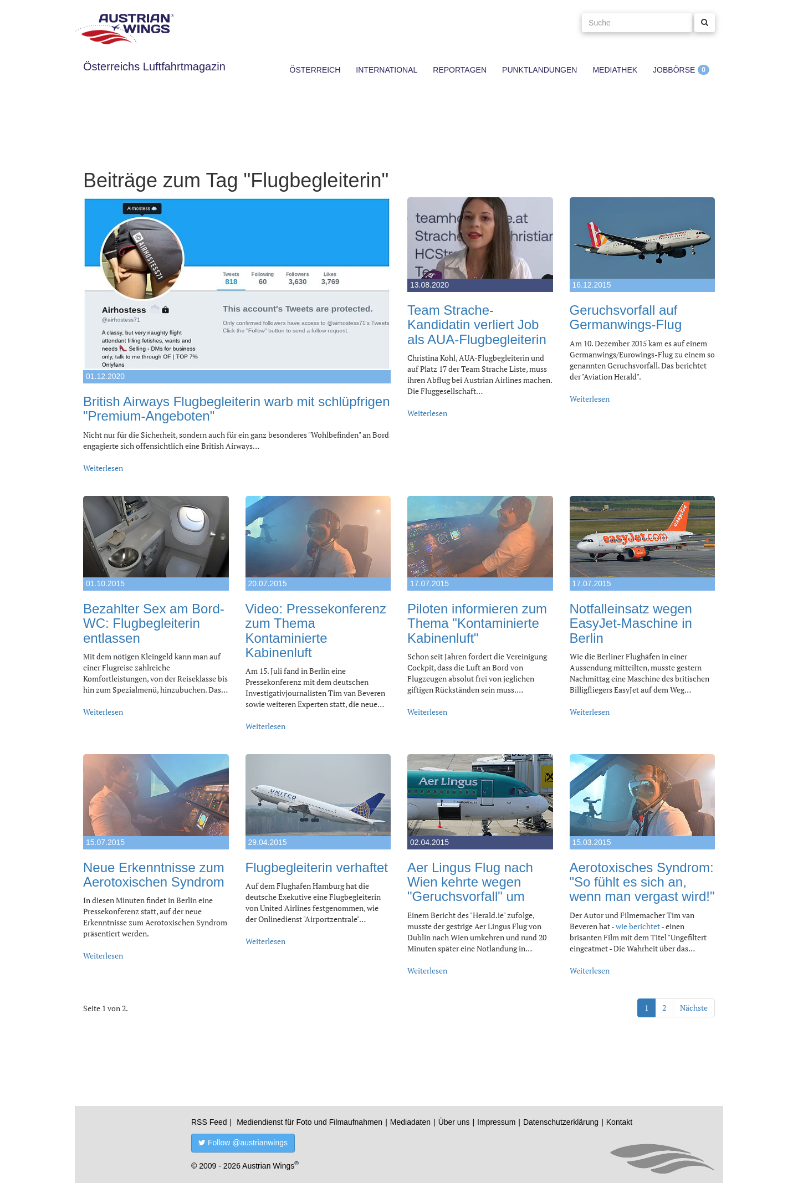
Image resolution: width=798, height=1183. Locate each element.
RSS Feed (209, 1122)
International (386, 69)
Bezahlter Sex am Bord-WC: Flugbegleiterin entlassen (153, 623)
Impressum (496, 1122)
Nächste (694, 1007)
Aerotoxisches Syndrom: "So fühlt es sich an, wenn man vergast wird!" (642, 882)
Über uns (454, 1122)
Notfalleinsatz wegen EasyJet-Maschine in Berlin (631, 623)
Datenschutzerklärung (560, 1122)
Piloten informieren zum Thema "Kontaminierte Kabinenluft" (477, 623)
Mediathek (614, 69)
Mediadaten (410, 1122)
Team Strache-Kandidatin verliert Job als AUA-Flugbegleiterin (476, 325)
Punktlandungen (539, 69)
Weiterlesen (103, 468)
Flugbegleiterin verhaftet (316, 867)
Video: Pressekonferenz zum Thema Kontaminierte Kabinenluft (315, 630)
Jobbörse (674, 69)
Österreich (315, 69)
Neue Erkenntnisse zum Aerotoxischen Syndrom (153, 874)
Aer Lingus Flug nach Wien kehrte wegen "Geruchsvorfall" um (470, 882)
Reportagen (460, 69)
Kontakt (619, 1122)
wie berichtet (638, 926)
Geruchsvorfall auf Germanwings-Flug (626, 317)
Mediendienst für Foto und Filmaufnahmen (309, 1122)
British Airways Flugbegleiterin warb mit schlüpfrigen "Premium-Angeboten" (236, 408)
